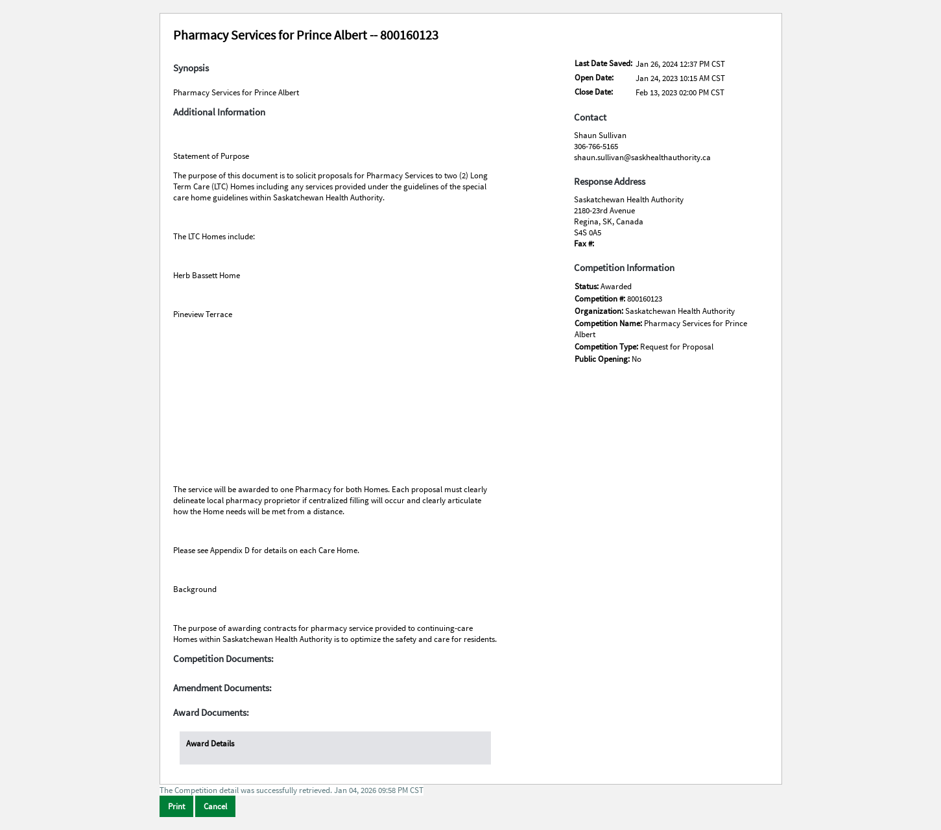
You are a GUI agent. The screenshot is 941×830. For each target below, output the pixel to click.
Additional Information (219, 112)
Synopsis (191, 68)
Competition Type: (607, 346)
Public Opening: (603, 358)
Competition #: (601, 298)
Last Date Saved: (603, 63)
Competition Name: (609, 323)
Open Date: (594, 77)
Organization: (600, 310)
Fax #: (584, 243)
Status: (588, 286)
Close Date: (594, 91)
